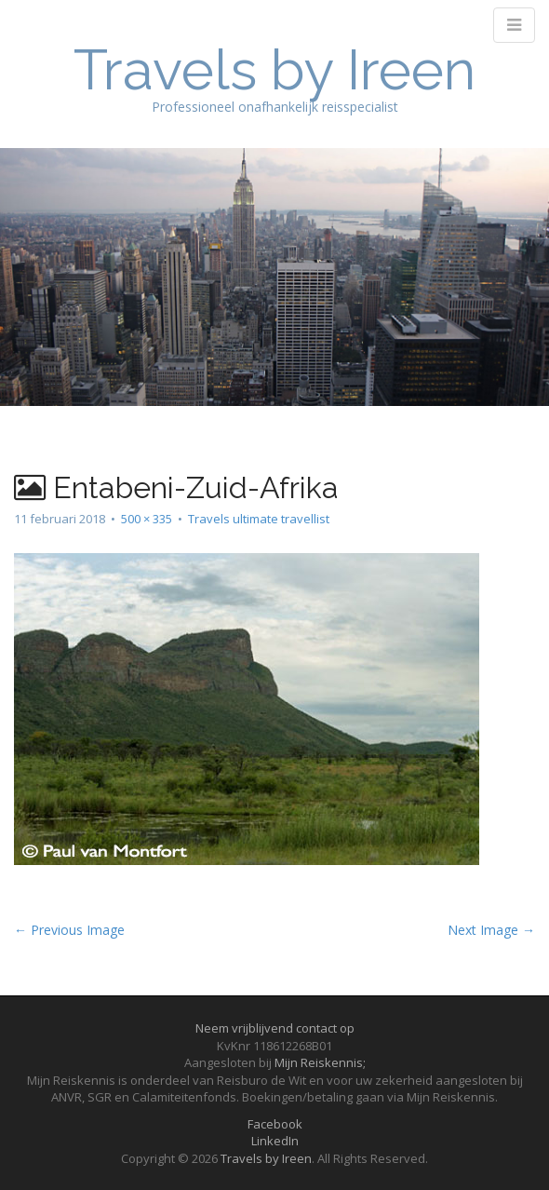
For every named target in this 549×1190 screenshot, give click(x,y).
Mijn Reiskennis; (320, 1062)
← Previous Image (69, 930)
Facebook (275, 1124)
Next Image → (491, 930)
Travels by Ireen (274, 69)
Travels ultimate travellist (258, 518)
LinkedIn (275, 1140)
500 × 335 (146, 518)
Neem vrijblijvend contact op (275, 1028)
